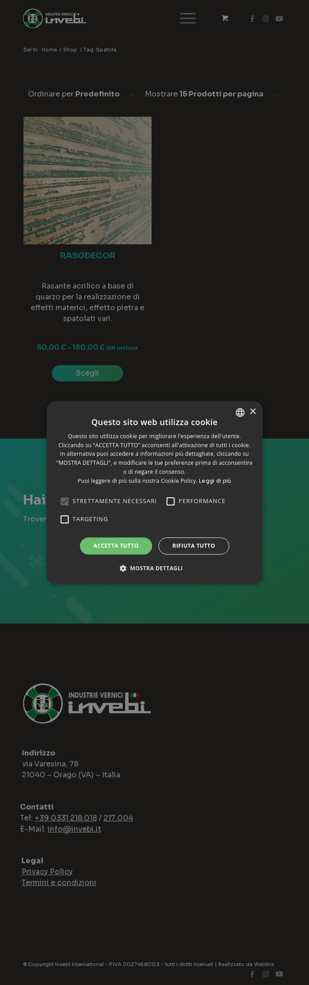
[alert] (154, 492)
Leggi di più (215, 480)
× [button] (252, 411)
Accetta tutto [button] (115, 546)
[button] (154, 568)
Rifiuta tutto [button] (193, 546)
